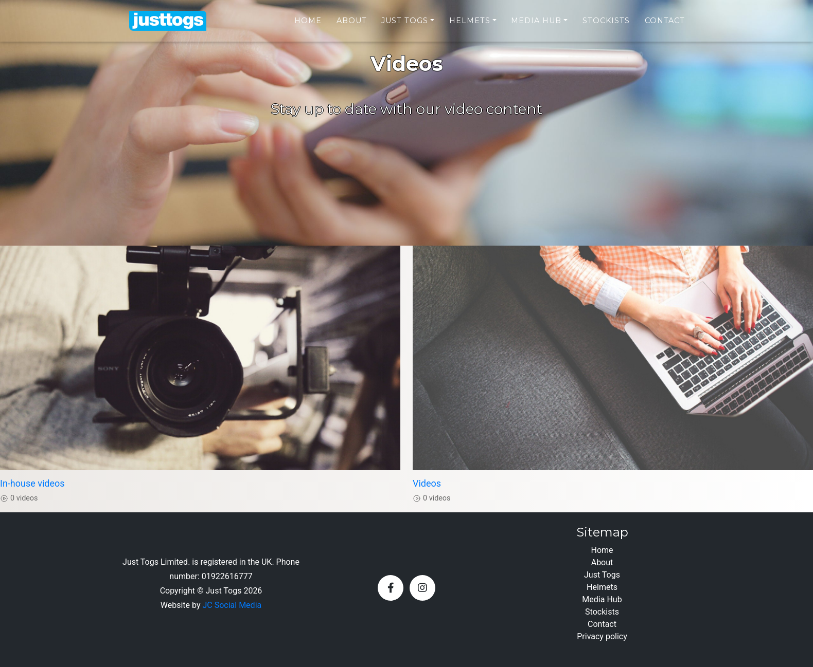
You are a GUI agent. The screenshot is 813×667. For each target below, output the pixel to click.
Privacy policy (602, 636)
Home (308, 26)
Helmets (469, 26)
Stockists (606, 26)
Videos (427, 483)
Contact (665, 26)
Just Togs (404, 26)
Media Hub (536, 26)
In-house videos (32, 483)
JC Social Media (231, 605)
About (352, 26)
